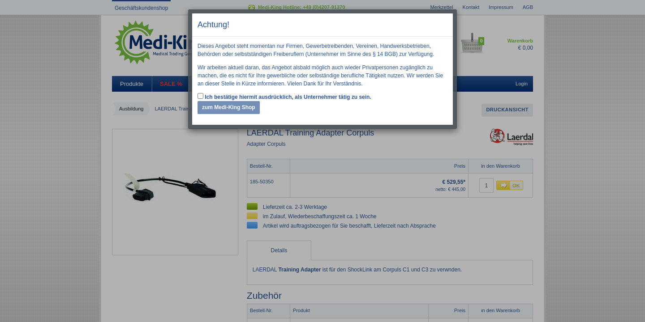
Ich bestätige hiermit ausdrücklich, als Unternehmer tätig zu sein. (284, 96)
